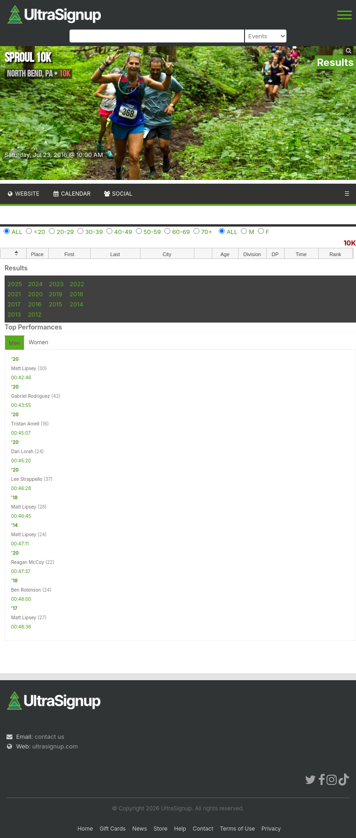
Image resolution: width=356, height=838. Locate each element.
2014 (76, 304)
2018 (76, 294)
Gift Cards (112, 828)
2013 (14, 314)
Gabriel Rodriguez (30, 396)
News (139, 828)
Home (85, 828)
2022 (77, 283)
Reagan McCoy (27, 562)
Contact (203, 828)
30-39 (94, 231)
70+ (206, 231)
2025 (14, 283)
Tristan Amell (25, 423)
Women (38, 342)
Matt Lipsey (23, 368)
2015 (55, 304)
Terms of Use (237, 828)
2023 (56, 283)
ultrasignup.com (55, 746)
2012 (34, 314)
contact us (49, 736)
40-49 (123, 231)
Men (14, 343)
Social (117, 193)
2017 (14, 304)
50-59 (152, 231)
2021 (14, 294)
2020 (35, 294)
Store (161, 828)
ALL (17, 231)
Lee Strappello (26, 479)
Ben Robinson (26, 590)
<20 (39, 231)
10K (350, 243)
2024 (35, 283)
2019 (55, 294)
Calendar (72, 193)
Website (23, 193)
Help (180, 828)
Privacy (271, 828)
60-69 (181, 231)
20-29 (65, 231)
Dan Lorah (22, 451)
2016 (34, 304)
